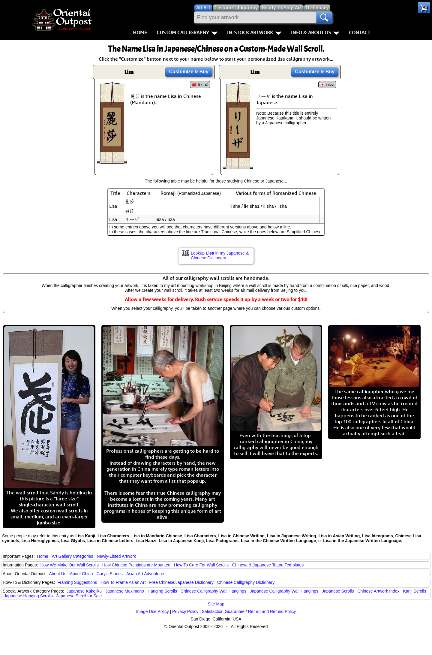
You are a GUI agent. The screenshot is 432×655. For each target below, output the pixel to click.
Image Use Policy (152, 611)
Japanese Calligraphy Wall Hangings (284, 591)
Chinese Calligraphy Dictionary (245, 582)
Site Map (216, 604)
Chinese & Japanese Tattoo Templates (268, 565)
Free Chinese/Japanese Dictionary (181, 582)
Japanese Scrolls (338, 591)
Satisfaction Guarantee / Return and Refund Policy (249, 611)
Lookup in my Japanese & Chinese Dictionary (220, 255)
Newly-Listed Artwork (116, 556)
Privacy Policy (185, 611)
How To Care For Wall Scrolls (201, 565)
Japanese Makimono (124, 591)
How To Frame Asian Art (123, 582)
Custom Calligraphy (187, 32)
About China (81, 573)
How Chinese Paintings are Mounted (136, 565)
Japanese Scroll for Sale (79, 595)
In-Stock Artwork (254, 32)
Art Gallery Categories (72, 556)
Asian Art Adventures (145, 573)
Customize (188, 71)
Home (140, 32)
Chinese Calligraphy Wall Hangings (213, 591)
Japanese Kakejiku (84, 591)
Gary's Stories (110, 573)
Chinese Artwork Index (379, 591)
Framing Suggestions (77, 582)
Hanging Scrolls (162, 591)
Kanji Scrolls (414, 591)
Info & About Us (315, 32)
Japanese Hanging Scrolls (28, 595)
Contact (359, 32)
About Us (57, 573)
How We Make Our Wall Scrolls (69, 565)
